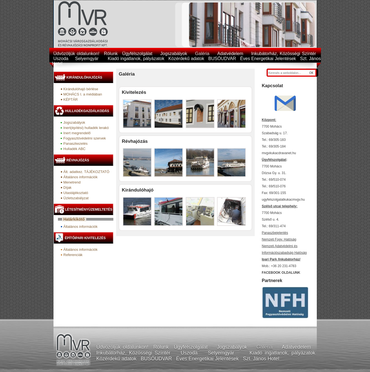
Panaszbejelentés (275, 233)
